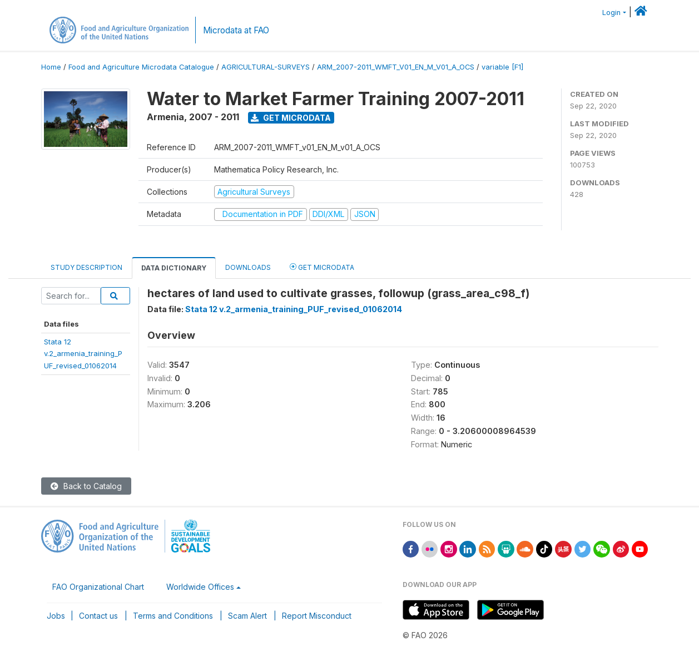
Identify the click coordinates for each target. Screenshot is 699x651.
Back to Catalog (86, 486)
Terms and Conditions (173, 615)
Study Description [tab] (86, 267)
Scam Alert (247, 615)
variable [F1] (502, 67)
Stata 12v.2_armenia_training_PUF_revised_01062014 (83, 353)
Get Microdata (291, 117)
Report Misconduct (316, 615)
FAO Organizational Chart (98, 586)
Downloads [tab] (248, 267)
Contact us (98, 615)
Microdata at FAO (236, 30)
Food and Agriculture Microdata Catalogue (141, 67)
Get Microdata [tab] (322, 267)
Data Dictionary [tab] (173, 268)
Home (51, 67)
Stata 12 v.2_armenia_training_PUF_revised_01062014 (293, 309)
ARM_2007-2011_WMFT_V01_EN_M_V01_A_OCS (395, 67)
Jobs (56, 615)
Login (611, 12)
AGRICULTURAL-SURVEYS (265, 67)
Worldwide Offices (200, 586)
